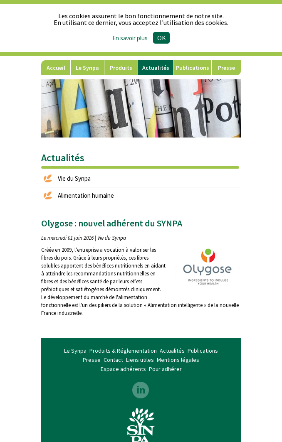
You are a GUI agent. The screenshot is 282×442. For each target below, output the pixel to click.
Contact (113, 359)
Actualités (155, 67)
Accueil (56, 67)
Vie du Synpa (74, 178)
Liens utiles (140, 359)
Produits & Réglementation (121, 69)
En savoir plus (130, 38)
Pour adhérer (165, 369)
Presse (226, 67)
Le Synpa (87, 67)
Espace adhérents (123, 369)
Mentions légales (178, 359)
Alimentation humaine (86, 195)
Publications (192, 67)
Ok (161, 38)
